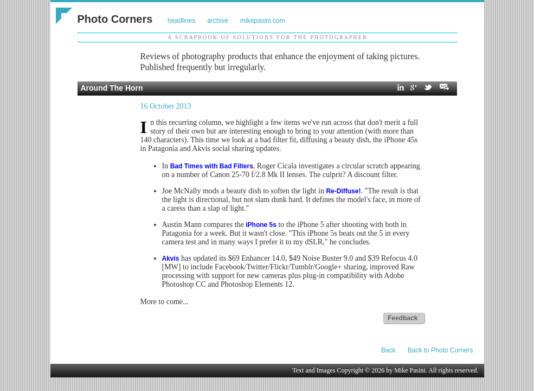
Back (388, 350)
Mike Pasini (410, 370)
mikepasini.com (262, 20)
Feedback (402, 318)
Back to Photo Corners (440, 350)
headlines (181, 20)
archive (217, 20)
